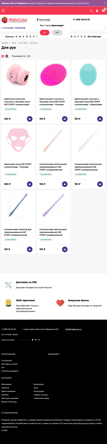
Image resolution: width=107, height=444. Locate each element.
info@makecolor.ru (73, 329)
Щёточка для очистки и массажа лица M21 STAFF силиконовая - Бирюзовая (88, 102)
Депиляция (38, 384)
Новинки (5, 388)
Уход (14, 43)
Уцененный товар (41, 398)
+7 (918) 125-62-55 (81, 19)
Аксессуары (39, 391)
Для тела (23, 43)
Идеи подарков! (8, 391)
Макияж (4, 395)
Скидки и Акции (41, 395)
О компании (6, 360)
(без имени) (6, 384)
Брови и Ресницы (9, 402)
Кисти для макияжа (9, 398)
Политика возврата (9, 371)
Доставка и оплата (9, 364)
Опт (3, 367)
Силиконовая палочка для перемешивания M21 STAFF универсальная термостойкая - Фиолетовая (53, 235)
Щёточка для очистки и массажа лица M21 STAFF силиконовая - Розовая (52, 102)
